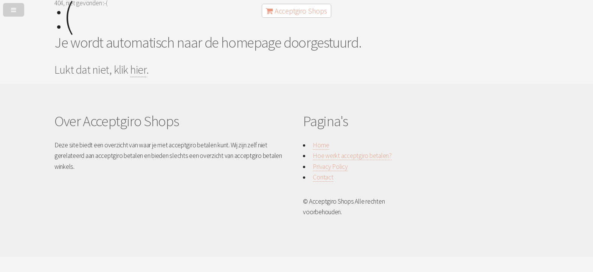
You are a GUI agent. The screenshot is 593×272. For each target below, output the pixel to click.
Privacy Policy (330, 166)
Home (321, 145)
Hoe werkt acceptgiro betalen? (352, 155)
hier (138, 69)
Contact (323, 177)
